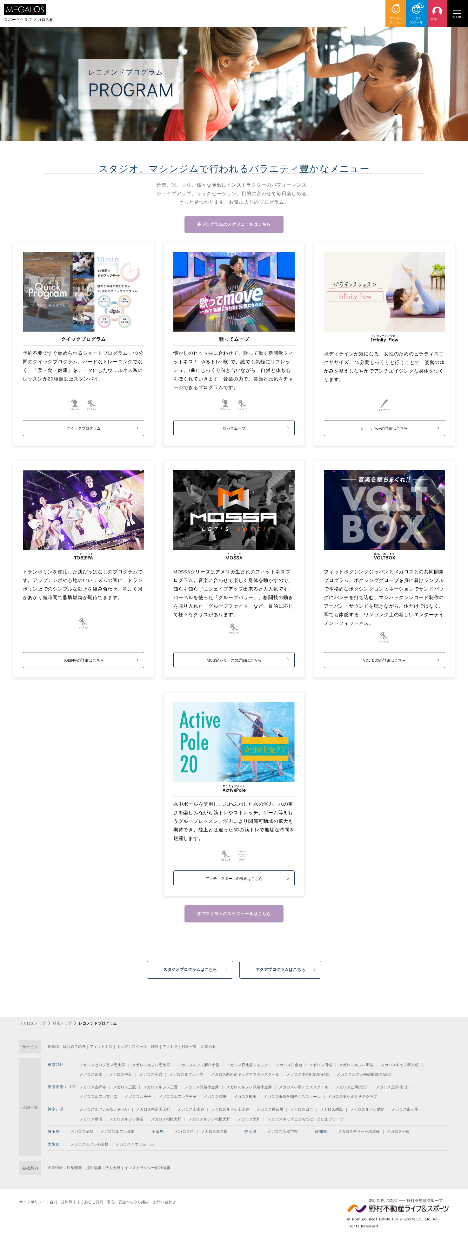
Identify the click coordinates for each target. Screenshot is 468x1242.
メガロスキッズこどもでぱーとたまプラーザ (305, 1122)
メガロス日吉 (301, 1112)
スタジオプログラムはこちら (186, 972)
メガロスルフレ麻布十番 (198, 1068)
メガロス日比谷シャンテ (247, 1068)
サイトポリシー (32, 1205)
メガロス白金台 (289, 1068)
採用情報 (93, 1171)
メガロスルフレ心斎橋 (89, 1147)
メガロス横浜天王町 (153, 1112)
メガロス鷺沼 (90, 1122)
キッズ (122, 1049)
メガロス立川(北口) (351, 1090)
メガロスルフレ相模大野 (209, 1122)
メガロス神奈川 (270, 1112)
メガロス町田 (245, 1100)
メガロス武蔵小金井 (201, 1090)
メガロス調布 (215, 1100)
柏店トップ (62, 1026)
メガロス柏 (184, 1135)
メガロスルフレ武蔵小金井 (249, 1090)
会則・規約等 (61, 1205)
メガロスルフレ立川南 (98, 1100)
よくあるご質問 (90, 1205)
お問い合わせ (164, 1205)
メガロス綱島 (331, 1112)
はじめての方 (74, 1049)
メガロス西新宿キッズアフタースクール (245, 1077)
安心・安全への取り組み (128, 1205)
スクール (139, 1049)
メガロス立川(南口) (392, 1090)
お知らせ (208, 1049)
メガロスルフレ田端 (356, 1068)
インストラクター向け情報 (147, 1171)
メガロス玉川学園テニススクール (292, 1100)
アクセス (170, 1049)
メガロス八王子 (137, 1100)
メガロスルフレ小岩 (186, 1077)
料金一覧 (189, 1049)
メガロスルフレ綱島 (367, 1112)
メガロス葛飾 (90, 1077)
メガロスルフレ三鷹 (160, 1090)
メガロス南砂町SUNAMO (308, 1077)
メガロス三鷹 (124, 1090)
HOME (53, 1049)
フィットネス (101, 1049)
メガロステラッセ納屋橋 (359, 1135)
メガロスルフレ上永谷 (230, 1112)
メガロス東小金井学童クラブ (352, 1100)
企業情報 (55, 1171)
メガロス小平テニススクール (303, 1090)
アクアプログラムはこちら (284, 972)
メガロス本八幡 (214, 1135)
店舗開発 (74, 1171)
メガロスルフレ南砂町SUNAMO (364, 1077)
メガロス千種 (398, 1135)
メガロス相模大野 (166, 1122)
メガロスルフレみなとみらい (104, 1112)
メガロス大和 (248, 1122)
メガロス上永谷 (190, 1112)
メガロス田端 (320, 1068)
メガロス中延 (120, 1077)
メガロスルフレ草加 (117, 1135)
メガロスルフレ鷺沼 (126, 1122)
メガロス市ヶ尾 (404, 1112)
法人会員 (112, 1171)
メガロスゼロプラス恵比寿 (102, 1068)
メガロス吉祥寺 (92, 1090)
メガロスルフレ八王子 (177, 1100)
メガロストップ (32, 1026)
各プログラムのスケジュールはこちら (234, 224)
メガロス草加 (81, 1135)
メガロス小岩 (150, 1077)
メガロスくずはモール (135, 1147)
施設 (154, 1049)
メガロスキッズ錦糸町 (400, 1068)
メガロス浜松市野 (282, 1135)
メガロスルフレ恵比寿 (151, 1068)
